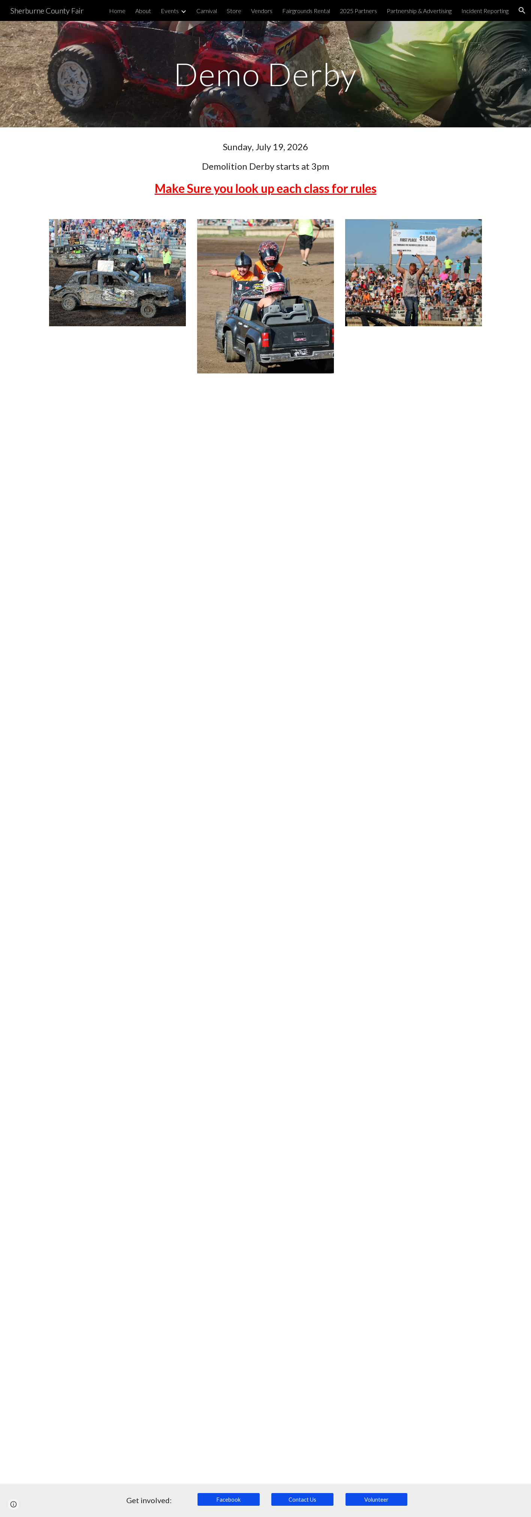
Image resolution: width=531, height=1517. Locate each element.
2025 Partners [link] (358, 10)
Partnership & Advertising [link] (419, 10)
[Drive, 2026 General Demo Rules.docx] (265, 932)
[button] (522, 10)
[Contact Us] (302, 1499)
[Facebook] (228, 1499)
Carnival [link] (206, 10)
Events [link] (170, 10)
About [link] (143, 10)
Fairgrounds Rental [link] (306, 10)
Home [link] (117, 10)
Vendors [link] (261, 10)
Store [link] (234, 10)
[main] (265, 74)
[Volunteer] (377, 1499)
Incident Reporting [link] (485, 10)
